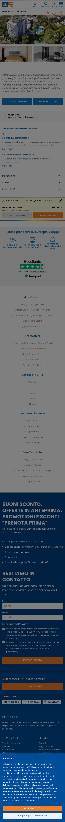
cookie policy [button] (31, 770)
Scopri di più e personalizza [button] (32, 815)
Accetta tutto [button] (33, 808)
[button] (60, 758)
